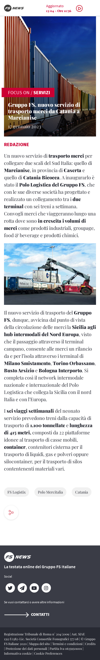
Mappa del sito (40, 644)
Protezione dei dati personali (27, 648)
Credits (90, 644)
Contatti (26, 614)
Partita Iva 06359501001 (66, 648)
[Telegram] (22, 588)
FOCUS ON (19, 92)
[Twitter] (10, 588)
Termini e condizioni (67, 644)
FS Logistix (16, 492)
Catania (81, 492)
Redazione (16, 144)
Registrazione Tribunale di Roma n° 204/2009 (37, 634)
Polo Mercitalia (50, 492)
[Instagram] (46, 588)
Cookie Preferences (48, 653)
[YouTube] (34, 588)
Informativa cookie (18, 653)
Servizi (41, 92)
